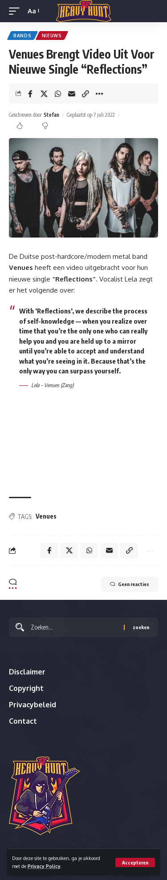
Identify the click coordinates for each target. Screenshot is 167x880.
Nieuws (52, 35)
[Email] (71, 94)
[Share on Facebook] (30, 94)
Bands (22, 35)
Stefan (51, 114)
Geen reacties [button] (129, 584)
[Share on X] (44, 94)
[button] (135, 862)
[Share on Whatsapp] (58, 94)
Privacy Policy (44, 866)
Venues (46, 516)
